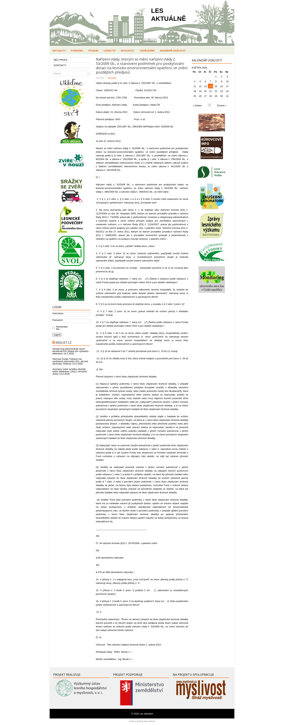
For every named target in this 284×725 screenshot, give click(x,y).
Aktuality (59, 50)
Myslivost (127, 50)
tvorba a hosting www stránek (142, 721)
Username (57, 313)
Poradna (77, 50)
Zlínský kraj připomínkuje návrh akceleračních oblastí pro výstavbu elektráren (70, 351)
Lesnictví (109, 50)
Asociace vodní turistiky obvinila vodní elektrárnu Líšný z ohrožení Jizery (69, 371)
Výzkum (93, 50)
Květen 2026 (199, 67)
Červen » (222, 105)
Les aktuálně (146, 713)
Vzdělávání (147, 50)
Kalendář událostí (172, 50)
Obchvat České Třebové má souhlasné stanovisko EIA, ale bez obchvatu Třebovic (70, 361)
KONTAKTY (60, 65)
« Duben (197, 105)
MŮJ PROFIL (61, 60)
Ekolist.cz (64, 343)
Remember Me (61, 328)
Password (57, 320)
